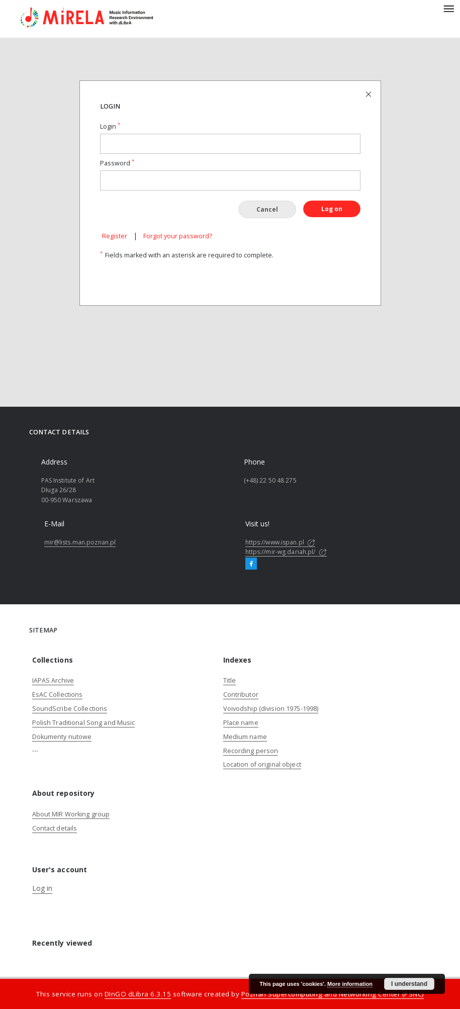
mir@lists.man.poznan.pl (80, 542)
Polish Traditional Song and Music (83, 722)
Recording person (251, 751)
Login (110, 126)
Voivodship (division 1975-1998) (271, 708)
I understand (409, 983)
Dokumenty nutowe (62, 736)
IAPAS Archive (53, 680)
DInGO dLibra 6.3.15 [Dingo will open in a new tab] (138, 993)
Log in (42, 888)
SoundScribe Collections (70, 708)
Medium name (245, 736)
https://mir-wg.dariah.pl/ (286, 551)
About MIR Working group (71, 814)
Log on (331, 209)
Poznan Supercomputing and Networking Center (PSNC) (332, 993)
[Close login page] (369, 94)
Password (117, 163)
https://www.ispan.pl (280, 542)
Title (229, 680)
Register (114, 236)
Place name (240, 722)
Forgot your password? (177, 236)
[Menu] (448, 8)
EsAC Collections (57, 694)
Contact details (54, 828)
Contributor (240, 694)
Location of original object (262, 764)
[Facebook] (251, 564)
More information (350, 984)
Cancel (267, 209)
